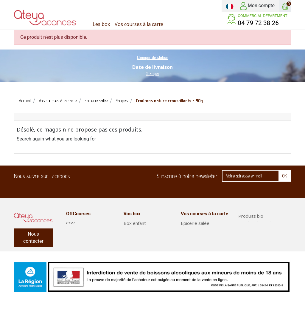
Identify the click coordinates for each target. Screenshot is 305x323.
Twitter (96, 176)
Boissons (190, 259)
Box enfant (135, 223)
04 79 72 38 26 (258, 23)
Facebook (78, 176)
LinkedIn (113, 176)
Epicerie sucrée (196, 230)
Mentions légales (83, 245)
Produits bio (250, 216)
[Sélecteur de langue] (230, 6)
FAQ (70, 230)
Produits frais (194, 237)
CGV (70, 223)
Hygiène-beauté (255, 223)
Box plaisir (134, 230)
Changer (152, 73)
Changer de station (152, 57)
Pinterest (130, 176)
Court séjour (136, 245)
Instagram (147, 176)
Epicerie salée (195, 223)
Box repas (248, 245)
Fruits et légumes (256, 237)
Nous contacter (33, 237)
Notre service (80, 237)
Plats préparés (253, 252)
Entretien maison (255, 230)
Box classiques (139, 237)
